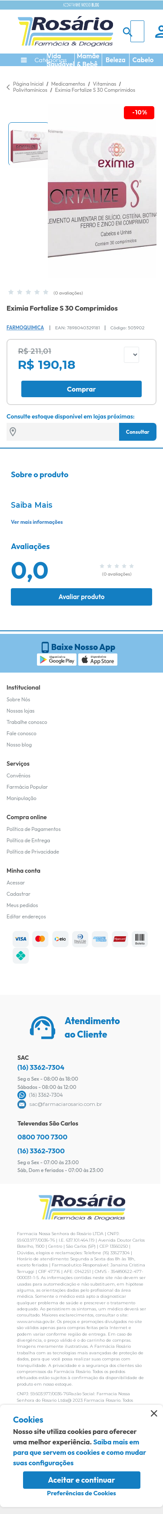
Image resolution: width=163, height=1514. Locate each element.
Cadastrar (18, 894)
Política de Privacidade (33, 851)
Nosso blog (19, 744)
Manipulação (22, 798)
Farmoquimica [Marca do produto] (25, 328)
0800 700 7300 (42, 1136)
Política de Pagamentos (34, 829)
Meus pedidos (22, 905)
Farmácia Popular (27, 787)
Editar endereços (26, 916)
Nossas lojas (21, 710)
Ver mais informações (37, 522)
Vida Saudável (60, 60)
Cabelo (143, 60)
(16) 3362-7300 (41, 1150)
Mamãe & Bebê (88, 60)
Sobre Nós (18, 699)
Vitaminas (105, 83)
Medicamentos (68, 83)
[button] (29, 144)
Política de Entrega (28, 840)
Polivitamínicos (30, 90)
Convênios (18, 775)
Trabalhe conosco (27, 722)
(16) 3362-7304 (40, 1067)
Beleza (116, 60)
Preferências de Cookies (81, 1493)
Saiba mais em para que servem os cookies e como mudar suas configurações (79, 1452)
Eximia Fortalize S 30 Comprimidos (95, 90)
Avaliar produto (81, 597)
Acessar (16, 882)
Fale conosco (22, 733)
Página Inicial (28, 83)
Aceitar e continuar (81, 1480)
